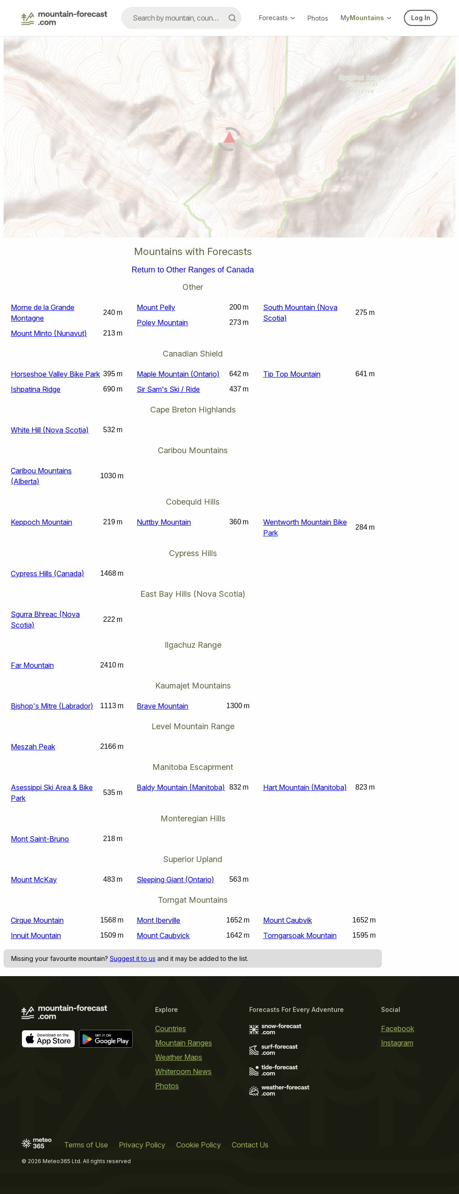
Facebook (397, 1028)
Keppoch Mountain (41, 522)
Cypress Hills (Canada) (47, 573)
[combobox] (181, 18)
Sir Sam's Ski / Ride (168, 389)
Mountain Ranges (183, 1042)
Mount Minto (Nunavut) (49, 333)
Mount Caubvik (287, 920)
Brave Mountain (162, 705)
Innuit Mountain (36, 935)
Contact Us (250, 1144)
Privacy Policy (142, 1144)
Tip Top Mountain (291, 374)
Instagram (397, 1042)
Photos (317, 18)
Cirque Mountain (37, 920)
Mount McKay (34, 879)
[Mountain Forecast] (64, 18)
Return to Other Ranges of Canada (193, 270)
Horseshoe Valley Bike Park (55, 374)
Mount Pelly (156, 307)
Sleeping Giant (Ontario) (175, 879)
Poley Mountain (162, 322)
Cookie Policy (198, 1144)
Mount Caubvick (163, 935)
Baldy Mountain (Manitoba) (181, 787)
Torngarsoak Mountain (300, 935)
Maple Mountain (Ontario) (178, 374)
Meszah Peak (33, 746)
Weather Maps (178, 1057)
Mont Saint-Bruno (40, 838)
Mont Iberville (158, 920)
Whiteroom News (183, 1071)
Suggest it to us (133, 958)
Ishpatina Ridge (36, 389)
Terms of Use (86, 1144)
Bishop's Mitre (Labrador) (52, 705)
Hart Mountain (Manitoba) (305, 787)
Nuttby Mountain (164, 522)
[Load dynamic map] (229, 140)
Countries (170, 1028)
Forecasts (277, 17)
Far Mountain (32, 665)
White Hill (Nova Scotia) (50, 429)
